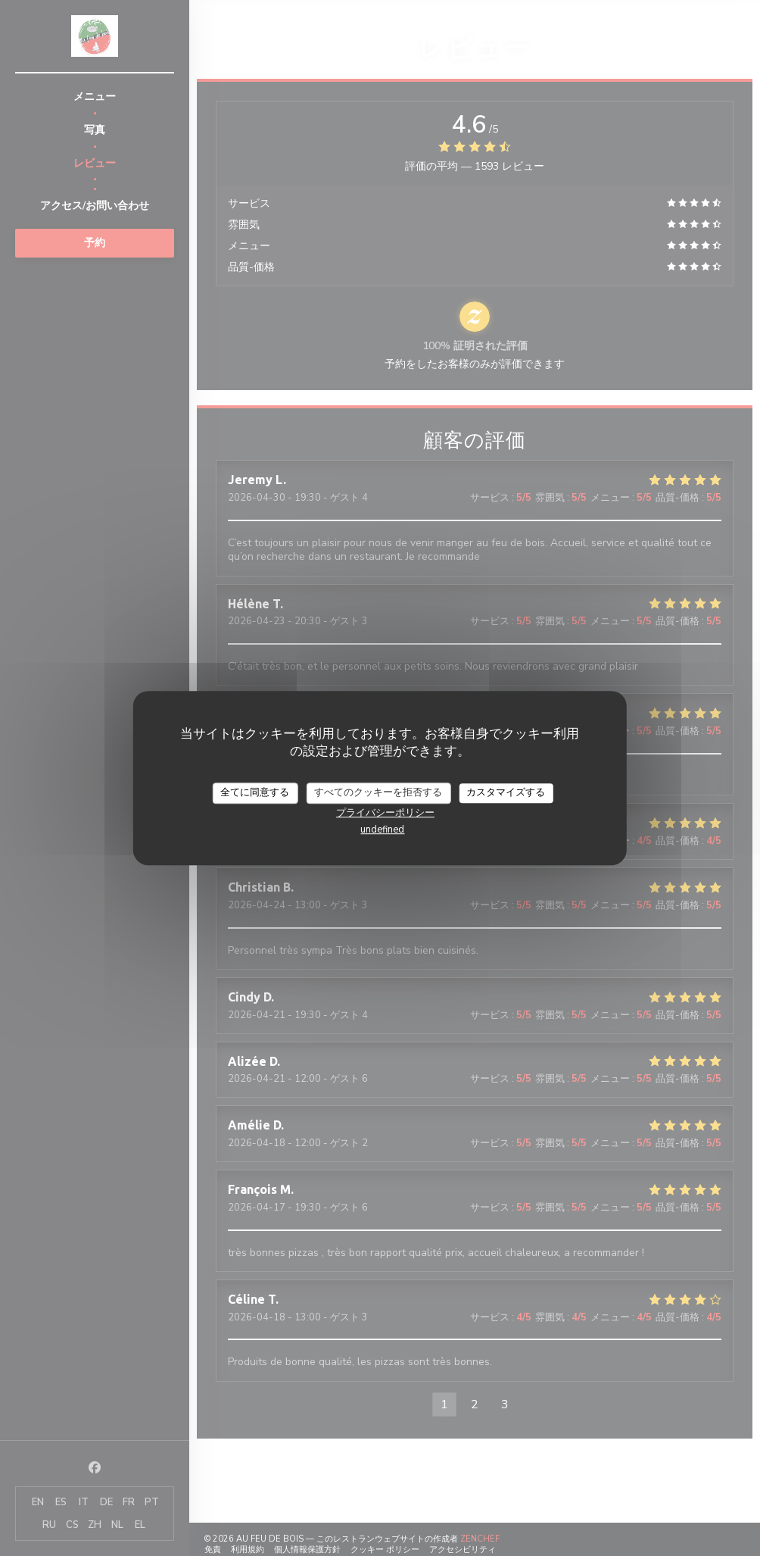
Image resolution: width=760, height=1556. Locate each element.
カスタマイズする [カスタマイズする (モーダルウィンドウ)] (505, 792)
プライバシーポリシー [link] (385, 813)
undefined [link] (382, 829)
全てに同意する (254, 792)
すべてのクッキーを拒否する (378, 792)
